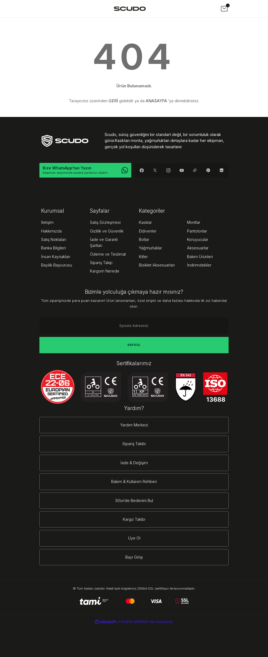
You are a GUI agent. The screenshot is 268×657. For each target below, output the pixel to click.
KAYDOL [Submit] (134, 345)
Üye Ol (134, 538)
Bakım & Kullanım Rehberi (134, 481)
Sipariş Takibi (134, 443)
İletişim (47, 222)
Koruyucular (197, 239)
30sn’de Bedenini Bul (134, 500)
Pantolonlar (197, 231)
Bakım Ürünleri (200, 256)
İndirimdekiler (199, 265)
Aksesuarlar (197, 248)
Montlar (193, 222)
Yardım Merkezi (134, 425)
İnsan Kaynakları (55, 256)
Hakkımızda (51, 231)
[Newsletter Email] (134, 325)
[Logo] (130, 8)
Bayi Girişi (134, 557)
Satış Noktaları (53, 239)
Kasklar (145, 222)
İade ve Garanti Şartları (104, 242)
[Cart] (224, 8)
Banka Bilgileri (53, 248)
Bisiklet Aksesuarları (157, 265)
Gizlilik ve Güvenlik (106, 231)
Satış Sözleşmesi (105, 222)
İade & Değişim (134, 462)
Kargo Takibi (134, 519)
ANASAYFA (156, 100)
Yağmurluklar (150, 248)
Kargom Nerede (104, 271)
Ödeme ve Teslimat (108, 254)
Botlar (144, 239)
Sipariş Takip (101, 262)
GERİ (113, 100)
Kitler (143, 256)
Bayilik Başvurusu (56, 265)
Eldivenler (148, 231)
